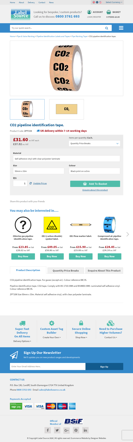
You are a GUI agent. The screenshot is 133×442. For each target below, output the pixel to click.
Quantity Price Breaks (95, 143)
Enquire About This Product (104, 270)
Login (89, 17)
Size (15, 165)
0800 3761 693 (68, 16)
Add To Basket (95, 183)
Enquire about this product (95, 190)
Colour (72, 165)
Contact (42, 2)
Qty (15, 177)
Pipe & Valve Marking (26, 36)
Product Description (28, 270)
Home (12, 2)
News (51, 2)
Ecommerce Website (79, 438)
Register (97, 17)
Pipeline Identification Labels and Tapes (53, 36)
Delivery (31, 2)
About (21, 2)
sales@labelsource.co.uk (52, 389)
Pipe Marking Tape (79, 36)
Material (17, 153)
